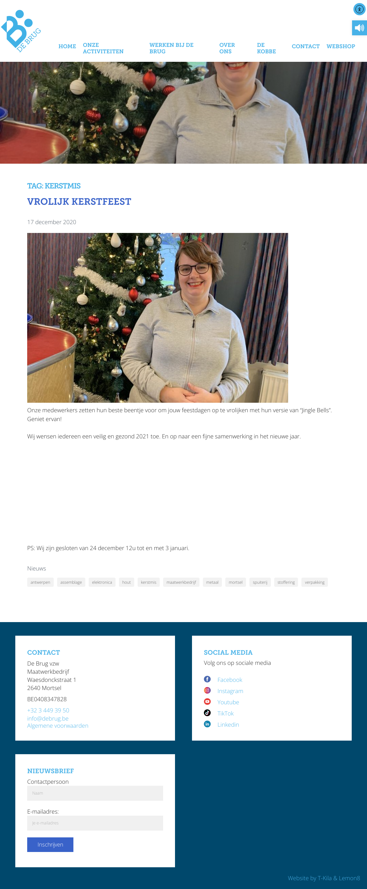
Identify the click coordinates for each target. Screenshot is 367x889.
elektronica (102, 582)
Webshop (341, 46)
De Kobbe (266, 48)
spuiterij (260, 582)
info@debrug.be (48, 718)
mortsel (236, 582)
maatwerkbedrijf (181, 582)
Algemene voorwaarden (57, 725)
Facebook (230, 680)
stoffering (286, 582)
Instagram (230, 691)
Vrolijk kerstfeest (79, 201)
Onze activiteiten (103, 48)
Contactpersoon (48, 781)
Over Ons (227, 48)
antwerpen (40, 582)
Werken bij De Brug (172, 48)
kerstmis (148, 582)
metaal (212, 582)
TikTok (225, 713)
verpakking (314, 582)
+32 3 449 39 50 (48, 710)
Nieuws (36, 568)
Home (67, 46)
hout (126, 582)
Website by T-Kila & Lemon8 (324, 878)
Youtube (228, 702)
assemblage (71, 582)
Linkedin (228, 724)
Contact (306, 46)
